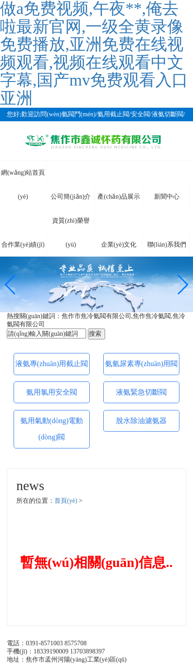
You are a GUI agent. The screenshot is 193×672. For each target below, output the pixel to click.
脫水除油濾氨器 (141, 420)
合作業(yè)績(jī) (23, 244)
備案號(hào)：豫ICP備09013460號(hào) (60, 667)
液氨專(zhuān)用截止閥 (51, 363)
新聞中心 (166, 196)
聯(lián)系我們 (166, 244)
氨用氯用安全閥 (51, 392)
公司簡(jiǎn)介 (71, 196)
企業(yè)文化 (119, 244)
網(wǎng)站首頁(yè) (23, 177)
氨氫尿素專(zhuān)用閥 (141, 363)
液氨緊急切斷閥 (141, 392)
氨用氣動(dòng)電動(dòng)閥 (51, 429)
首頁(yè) (65, 500)
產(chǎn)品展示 (118, 196)
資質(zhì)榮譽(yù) (70, 225)
